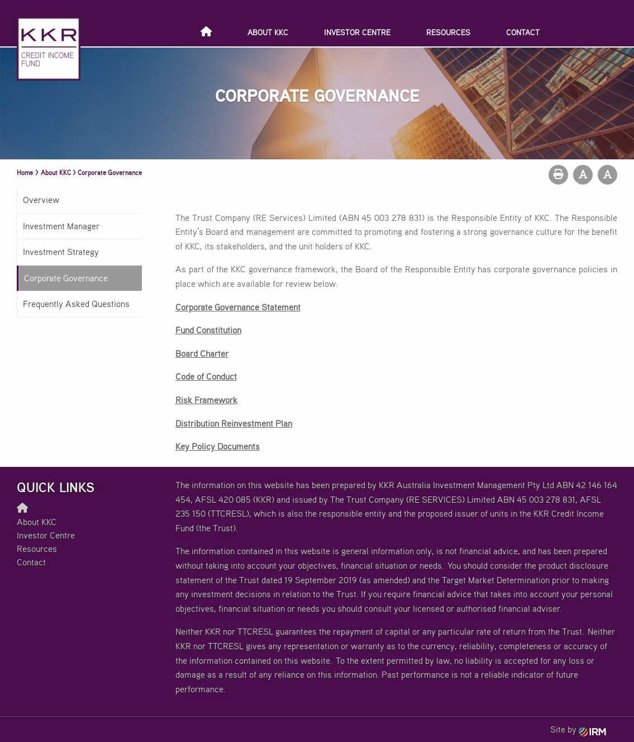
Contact (523, 32)
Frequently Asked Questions (76, 303)
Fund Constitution (208, 329)
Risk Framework (206, 399)
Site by (578, 729)
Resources (448, 32)
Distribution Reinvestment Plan (233, 423)
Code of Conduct (206, 376)
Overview (41, 199)
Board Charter (201, 353)
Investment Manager (61, 225)
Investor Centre (357, 32)
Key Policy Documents (217, 446)
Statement (281, 307)
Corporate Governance (66, 277)
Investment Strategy (61, 251)
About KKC (267, 32)
